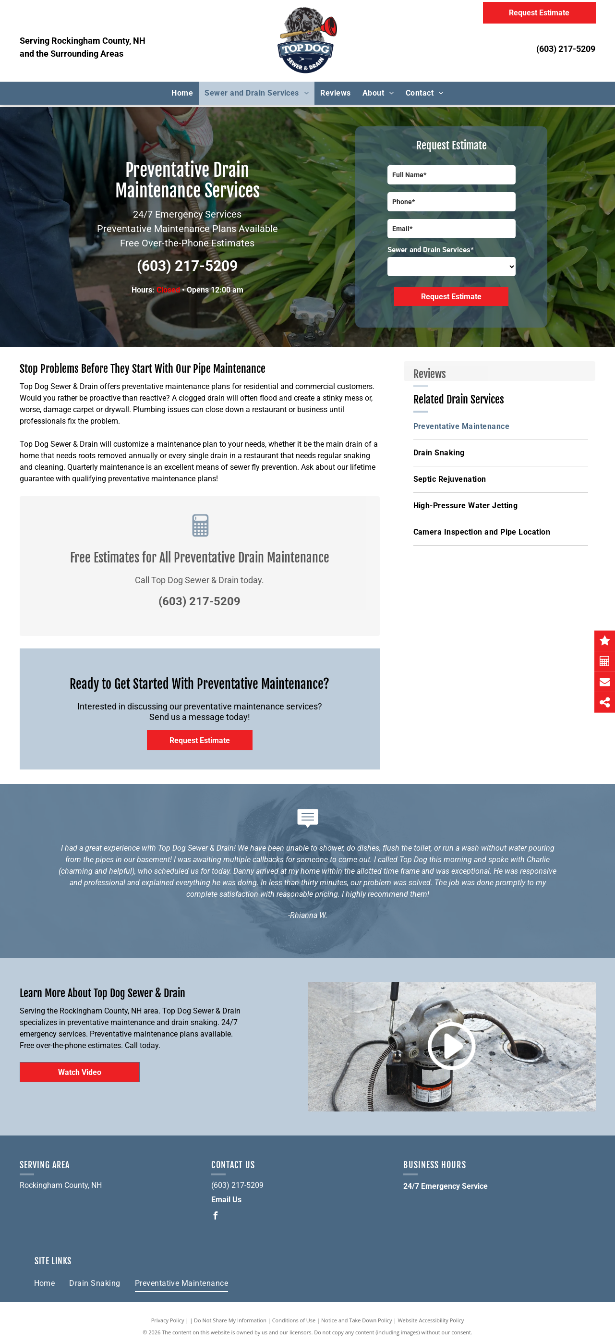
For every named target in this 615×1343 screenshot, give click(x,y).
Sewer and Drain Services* (430, 249)
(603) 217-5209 (565, 49)
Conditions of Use (294, 1320)
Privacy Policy (167, 1320)
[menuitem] (182, 93)
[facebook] (215, 1216)
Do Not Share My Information (230, 1320)
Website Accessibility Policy (431, 1320)
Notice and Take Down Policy (356, 1320)
